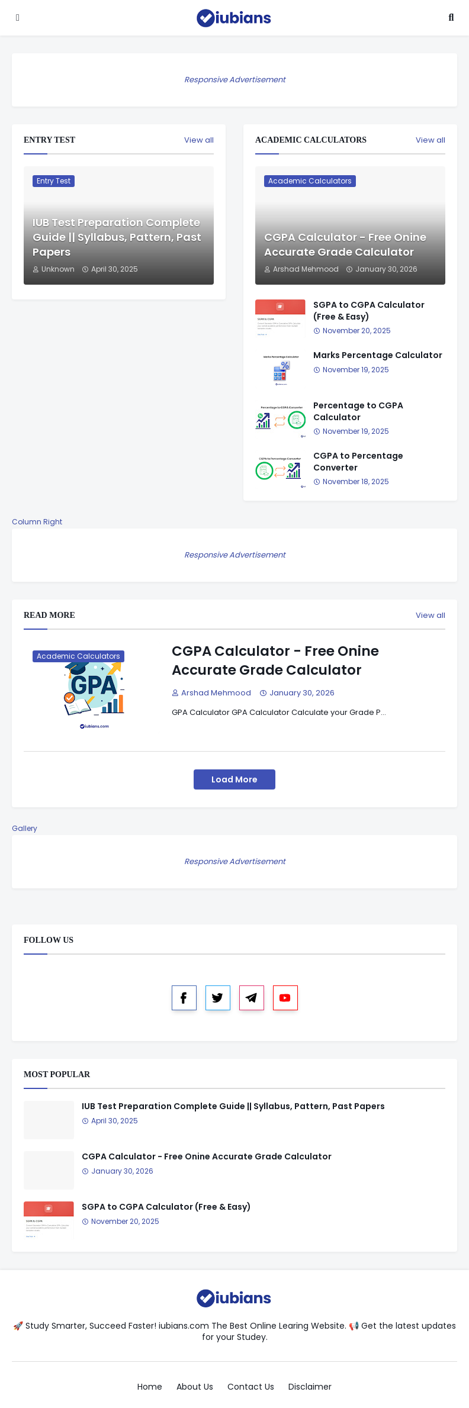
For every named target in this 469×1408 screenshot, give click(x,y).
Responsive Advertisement (234, 79)
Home (149, 1387)
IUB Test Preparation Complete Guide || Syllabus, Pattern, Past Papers (117, 237)
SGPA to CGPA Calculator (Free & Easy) (369, 311)
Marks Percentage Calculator (377, 355)
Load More (234, 779)
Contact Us (250, 1387)
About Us (194, 1387)
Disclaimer (310, 1387)
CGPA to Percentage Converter (358, 461)
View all (199, 140)
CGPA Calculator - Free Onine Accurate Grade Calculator (345, 244)
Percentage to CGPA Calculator (358, 411)
